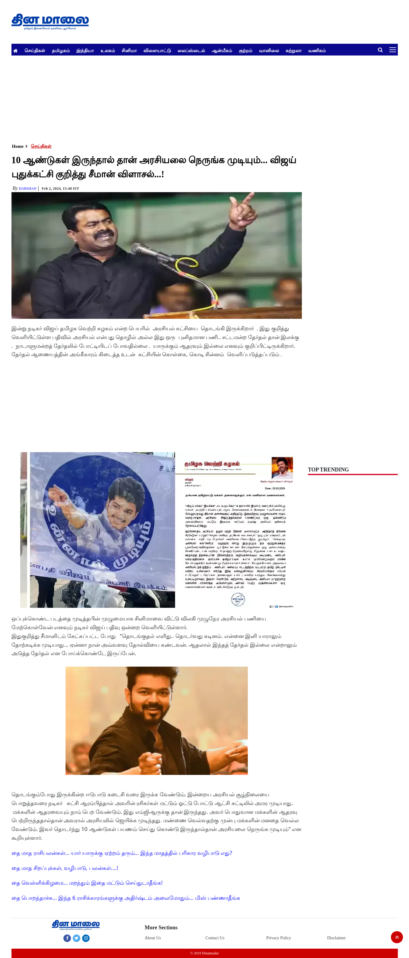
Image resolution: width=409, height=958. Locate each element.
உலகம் (108, 50)
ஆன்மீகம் (222, 50)
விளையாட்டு (157, 50)
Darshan (27, 188)
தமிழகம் (61, 50)
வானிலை (269, 50)
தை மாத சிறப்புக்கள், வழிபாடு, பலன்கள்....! (64, 867)
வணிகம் (317, 50)
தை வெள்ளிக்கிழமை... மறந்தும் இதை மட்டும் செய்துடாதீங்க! (87, 882)
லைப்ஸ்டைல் (191, 50)
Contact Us (215, 938)
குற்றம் (245, 50)
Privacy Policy (278, 938)
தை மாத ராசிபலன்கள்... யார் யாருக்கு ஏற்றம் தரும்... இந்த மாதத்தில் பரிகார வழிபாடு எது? (121, 852)
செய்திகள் (34, 50)
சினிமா (129, 50)
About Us (153, 938)
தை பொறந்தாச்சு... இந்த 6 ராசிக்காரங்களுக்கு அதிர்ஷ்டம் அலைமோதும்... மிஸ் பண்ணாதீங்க (125, 897)
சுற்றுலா (294, 50)
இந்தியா (85, 50)
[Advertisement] (192, 98)
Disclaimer (336, 938)
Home (18, 146)
